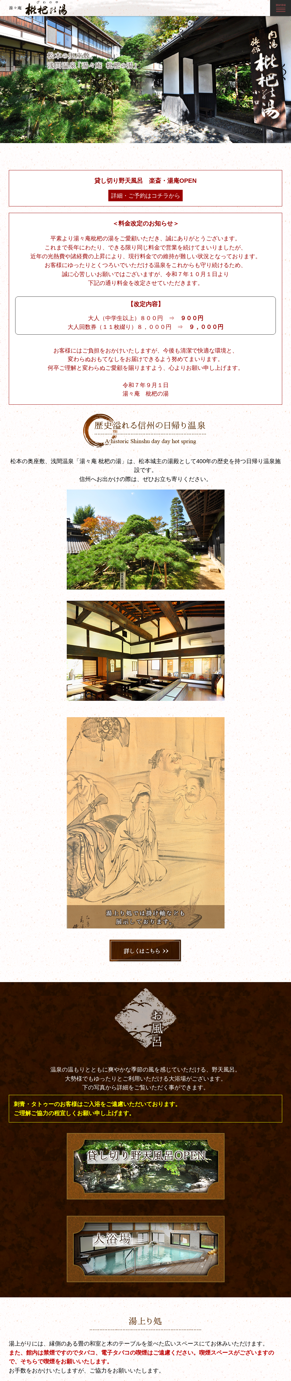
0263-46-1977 (95, 1361)
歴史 (203, 1350)
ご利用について (245, 1363)
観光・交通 (242, 1350)
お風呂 (204, 1357)
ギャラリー (242, 1344)
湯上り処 (206, 1363)
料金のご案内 (244, 1357)
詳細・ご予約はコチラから (163, 251)
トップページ (210, 1344)
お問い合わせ (274, 1344)
